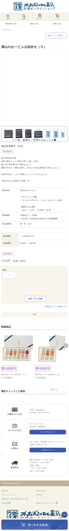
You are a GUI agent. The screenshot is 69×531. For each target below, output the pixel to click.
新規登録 (5, 491)
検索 (23, 18)
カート (58, 18)
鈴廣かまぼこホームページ (45, 503)
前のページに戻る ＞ (56, 35)
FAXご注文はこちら (48, 432)
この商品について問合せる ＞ (55, 306)
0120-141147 (40, 410)
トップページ (6, 30)
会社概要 (5, 503)
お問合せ (39, 495)
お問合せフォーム (47, 450)
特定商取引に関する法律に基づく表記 (15, 499)
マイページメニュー (11, 483)
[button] (66, 346)
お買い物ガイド (41, 491)
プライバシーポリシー (9, 495)
